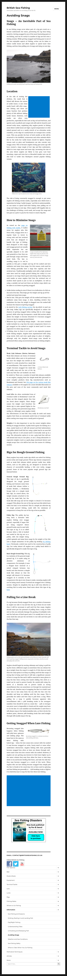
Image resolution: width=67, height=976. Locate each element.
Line (8, 889)
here (8, 590)
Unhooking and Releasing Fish (18, 931)
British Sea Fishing (18, 7)
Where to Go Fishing (14, 905)
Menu (56, 9)
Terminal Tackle (12, 884)
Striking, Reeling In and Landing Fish (20, 918)
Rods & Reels (11, 876)
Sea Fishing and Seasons (16, 914)
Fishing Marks (11, 901)
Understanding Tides (15, 926)
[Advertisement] (39, 107)
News (9, 960)
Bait (8, 872)
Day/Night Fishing (14, 922)
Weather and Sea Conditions (18, 939)
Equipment (11, 880)
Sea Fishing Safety (14, 943)
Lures (8, 893)
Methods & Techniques (14, 952)
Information (11, 910)
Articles (9, 956)
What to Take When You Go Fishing (20, 947)
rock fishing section (25, 307)
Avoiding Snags (13, 935)
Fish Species (11, 867)
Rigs (8, 897)
